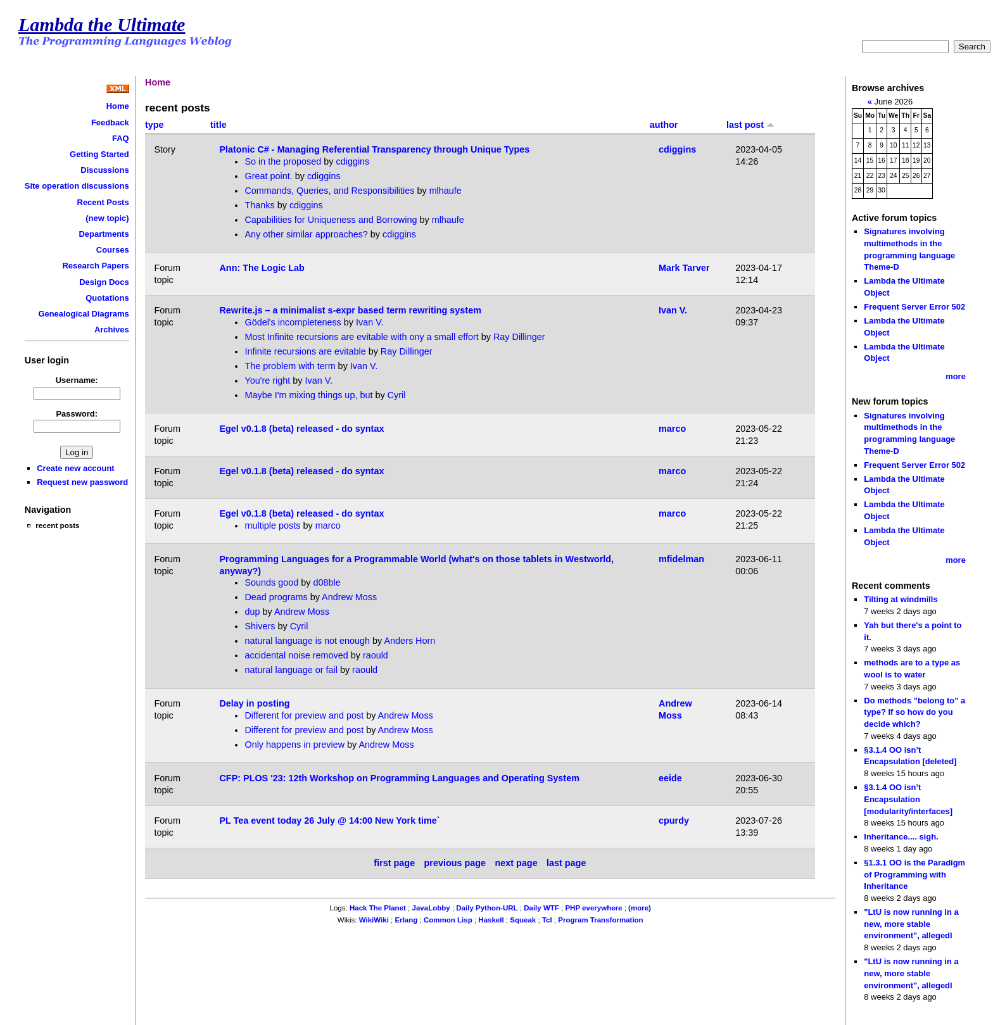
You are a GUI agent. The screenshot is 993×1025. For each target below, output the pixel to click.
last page (566, 863)
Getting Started (99, 154)
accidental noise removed (296, 655)
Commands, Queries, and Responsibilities (329, 191)
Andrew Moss (349, 597)
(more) (639, 908)
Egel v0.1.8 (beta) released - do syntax (301, 429)
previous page (455, 863)
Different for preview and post (304, 715)
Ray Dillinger (519, 337)
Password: (77, 413)
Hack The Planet (378, 908)
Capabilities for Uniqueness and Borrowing (330, 220)
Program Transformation (600, 920)
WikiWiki (374, 920)
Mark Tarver (684, 268)
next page (516, 863)
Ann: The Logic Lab (261, 268)
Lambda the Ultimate (102, 24)
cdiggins (352, 161)
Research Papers (96, 265)
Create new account (75, 468)
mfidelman (681, 559)
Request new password (82, 482)
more (956, 376)
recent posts (57, 525)
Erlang (406, 920)
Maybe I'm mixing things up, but (308, 395)
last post (750, 125)
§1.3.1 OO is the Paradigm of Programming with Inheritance (914, 874)
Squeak (523, 920)
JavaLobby (431, 908)
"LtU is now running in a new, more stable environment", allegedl (911, 923)
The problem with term (289, 366)
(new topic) (107, 218)
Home (117, 106)
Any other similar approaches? (307, 234)
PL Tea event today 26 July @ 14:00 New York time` (329, 820)
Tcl (547, 920)
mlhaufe (445, 191)
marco (672, 429)
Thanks (259, 205)
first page (394, 863)
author (664, 125)
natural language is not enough (307, 641)
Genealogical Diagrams (83, 313)
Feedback (110, 122)
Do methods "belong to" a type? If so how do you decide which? (914, 712)
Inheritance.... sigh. (901, 836)
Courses (112, 250)
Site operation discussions (77, 186)
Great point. (269, 176)
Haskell (490, 920)
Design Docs (104, 282)
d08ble (327, 582)
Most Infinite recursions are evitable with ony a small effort (361, 337)
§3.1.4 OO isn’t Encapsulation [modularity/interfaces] (908, 799)
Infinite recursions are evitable (304, 351)
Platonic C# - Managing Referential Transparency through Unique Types (374, 149)
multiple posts (272, 525)
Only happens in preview (294, 744)
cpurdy (674, 820)
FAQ (120, 138)
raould (375, 655)
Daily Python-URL (486, 908)
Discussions (104, 170)
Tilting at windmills (900, 599)
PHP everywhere (593, 908)
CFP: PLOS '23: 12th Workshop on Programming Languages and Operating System (399, 778)
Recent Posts (103, 202)
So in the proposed (282, 161)
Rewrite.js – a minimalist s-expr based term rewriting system (350, 310)
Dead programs (275, 597)
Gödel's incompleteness (292, 322)
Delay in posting (254, 703)
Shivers (259, 626)
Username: (77, 380)
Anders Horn (410, 641)
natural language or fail (290, 670)
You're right (267, 380)
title (218, 125)
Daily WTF (541, 908)
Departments (104, 234)
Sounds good (271, 582)
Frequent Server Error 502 (914, 306)
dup (252, 612)
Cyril (397, 395)
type (154, 125)
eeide (670, 778)
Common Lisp (448, 920)
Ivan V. (369, 322)
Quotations (107, 298)
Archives (111, 329)
